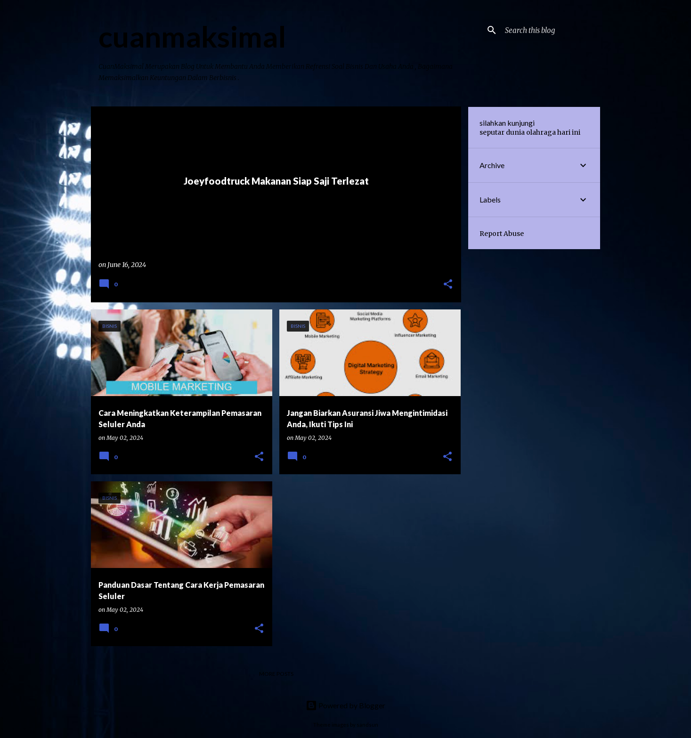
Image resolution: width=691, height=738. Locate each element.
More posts (276, 673)
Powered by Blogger (345, 705)
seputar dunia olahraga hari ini (530, 132)
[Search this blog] (550, 30)
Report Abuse (502, 233)
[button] (448, 285)
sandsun (367, 725)
